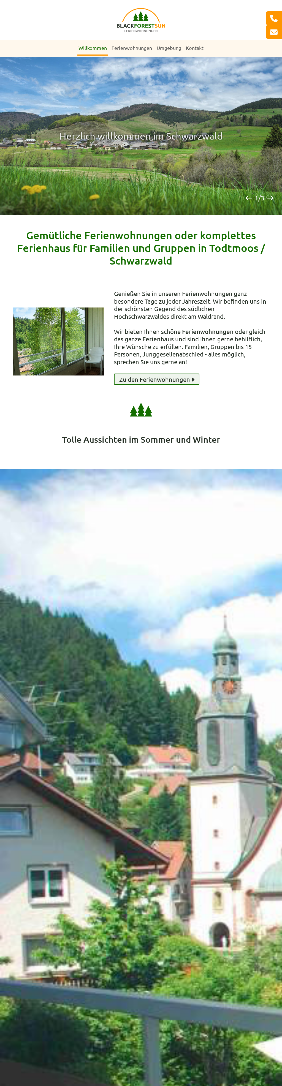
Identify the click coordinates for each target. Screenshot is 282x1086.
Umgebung (169, 48)
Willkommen (92, 48)
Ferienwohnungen (132, 48)
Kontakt (195, 48)
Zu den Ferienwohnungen (156, 379)
